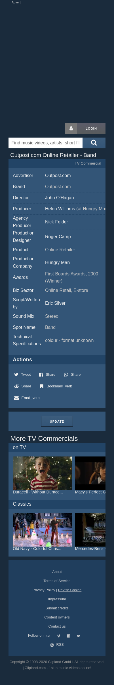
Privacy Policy (44, 590)
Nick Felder (56, 221)
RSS (57, 644)
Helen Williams (77, 208)
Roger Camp (58, 236)
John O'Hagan (59, 197)
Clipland (38, 128)
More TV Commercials (44, 438)
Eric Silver (55, 303)
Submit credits (56, 608)
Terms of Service (56, 581)
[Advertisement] (57, 62)
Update (57, 421)
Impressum (57, 599)
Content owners (57, 617)
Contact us (57, 626)
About (57, 572)
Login (91, 128)
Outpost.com (58, 175)
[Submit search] (94, 143)
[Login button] (71, 128)
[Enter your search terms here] (46, 143)
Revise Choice (70, 590)
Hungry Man (57, 262)
